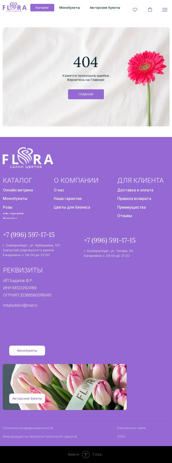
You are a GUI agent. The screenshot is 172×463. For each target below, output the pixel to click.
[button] (135, 9)
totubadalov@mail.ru (20, 305)
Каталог (17, 180)
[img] (14, 7)
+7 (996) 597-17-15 (29, 234)
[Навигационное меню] (164, 9)
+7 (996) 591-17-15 (110, 240)
